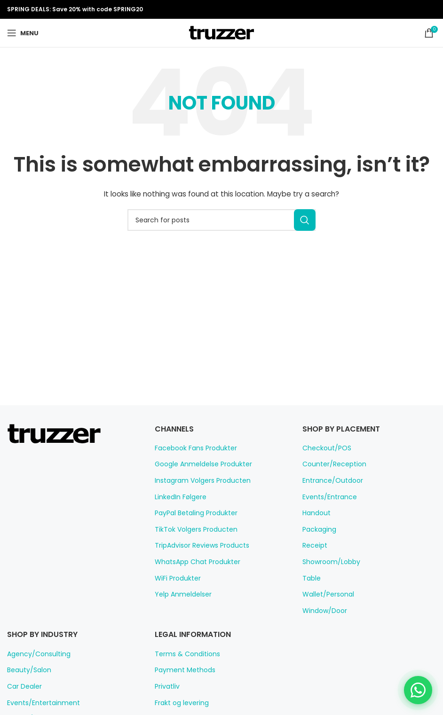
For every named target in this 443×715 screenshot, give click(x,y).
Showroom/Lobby (328, 562)
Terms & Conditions (183, 654)
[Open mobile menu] (22, 33)
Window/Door (322, 610)
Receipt (313, 545)
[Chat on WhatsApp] (417, 690)
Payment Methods (181, 670)
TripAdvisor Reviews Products (198, 545)
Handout (314, 513)
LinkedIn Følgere (179, 497)
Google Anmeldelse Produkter (198, 464)
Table (310, 578)
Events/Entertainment (38, 703)
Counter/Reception (329, 464)
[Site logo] (221, 32)
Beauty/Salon (26, 670)
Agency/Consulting (34, 654)
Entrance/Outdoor (328, 480)
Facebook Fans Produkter (192, 448)
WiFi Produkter (176, 578)
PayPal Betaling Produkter (193, 513)
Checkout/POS (324, 448)
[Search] (221, 220)
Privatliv (166, 686)
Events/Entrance (326, 497)
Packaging (317, 529)
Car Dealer (23, 686)
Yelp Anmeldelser (180, 594)
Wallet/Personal (325, 594)
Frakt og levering (179, 703)
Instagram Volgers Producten (197, 480)
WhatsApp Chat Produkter (193, 562)
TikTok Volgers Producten (192, 529)
